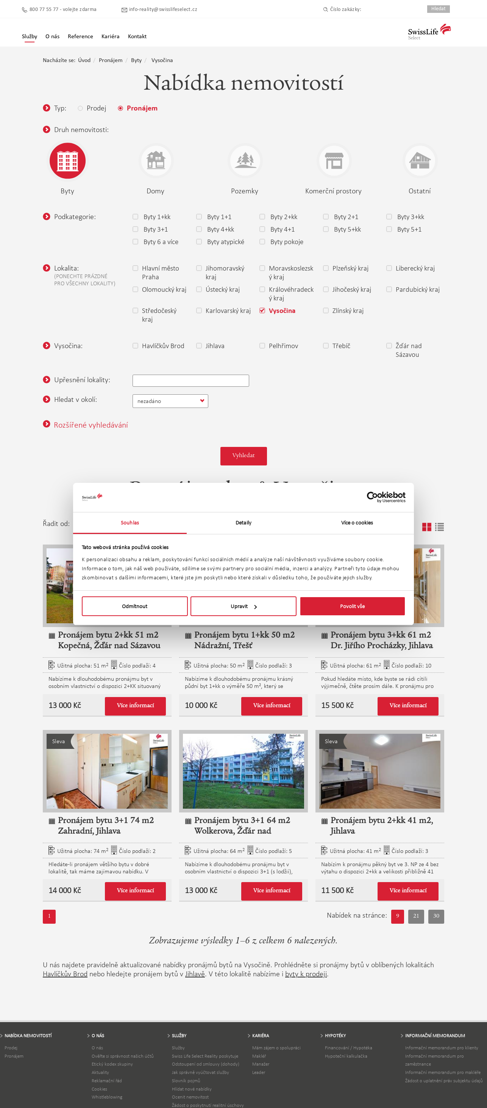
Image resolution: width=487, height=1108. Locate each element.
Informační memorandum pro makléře (443, 1072)
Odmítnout (134, 606)
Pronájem (111, 61)
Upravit (244, 606)
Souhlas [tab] (130, 522)
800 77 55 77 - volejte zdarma (63, 9)
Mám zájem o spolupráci (276, 1047)
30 (436, 916)
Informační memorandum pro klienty (441, 1047)
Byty (136, 61)
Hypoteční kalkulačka (346, 1056)
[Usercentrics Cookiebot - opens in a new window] (372, 497)
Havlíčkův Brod (65, 973)
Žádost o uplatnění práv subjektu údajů (444, 1080)
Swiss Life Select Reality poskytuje (205, 1056)
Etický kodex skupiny (112, 1064)
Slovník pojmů (186, 1080)
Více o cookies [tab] (357, 522)
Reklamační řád (107, 1080)
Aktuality (100, 1072)
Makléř (259, 1056)
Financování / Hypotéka (348, 1047)
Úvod (84, 61)
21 (416, 916)
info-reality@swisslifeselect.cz (163, 9)
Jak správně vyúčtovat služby (200, 1072)
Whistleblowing (107, 1097)
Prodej (11, 1047)
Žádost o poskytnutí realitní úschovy (208, 1105)
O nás (97, 1047)
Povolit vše (352, 606)
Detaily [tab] (243, 522)
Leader (258, 1072)
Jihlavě (195, 973)
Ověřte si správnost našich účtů (123, 1056)
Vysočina (162, 61)
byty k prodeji (306, 973)
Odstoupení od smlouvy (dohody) (205, 1064)
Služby (29, 37)
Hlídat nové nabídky (192, 1089)
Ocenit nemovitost (190, 1097)
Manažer (260, 1064)
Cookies (99, 1089)
